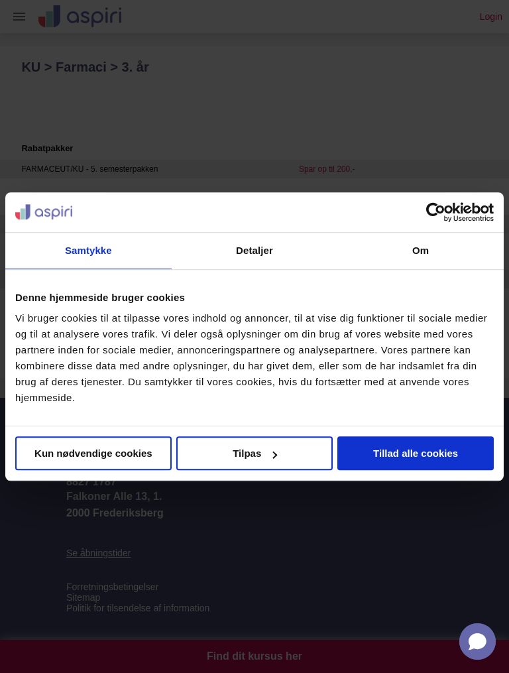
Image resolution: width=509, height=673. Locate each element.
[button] (477, 641)
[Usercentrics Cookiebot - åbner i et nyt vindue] (436, 212)
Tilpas (255, 453)
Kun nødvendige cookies (93, 453)
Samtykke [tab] (88, 250)
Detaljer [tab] (254, 250)
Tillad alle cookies (415, 453)
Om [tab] (420, 250)
